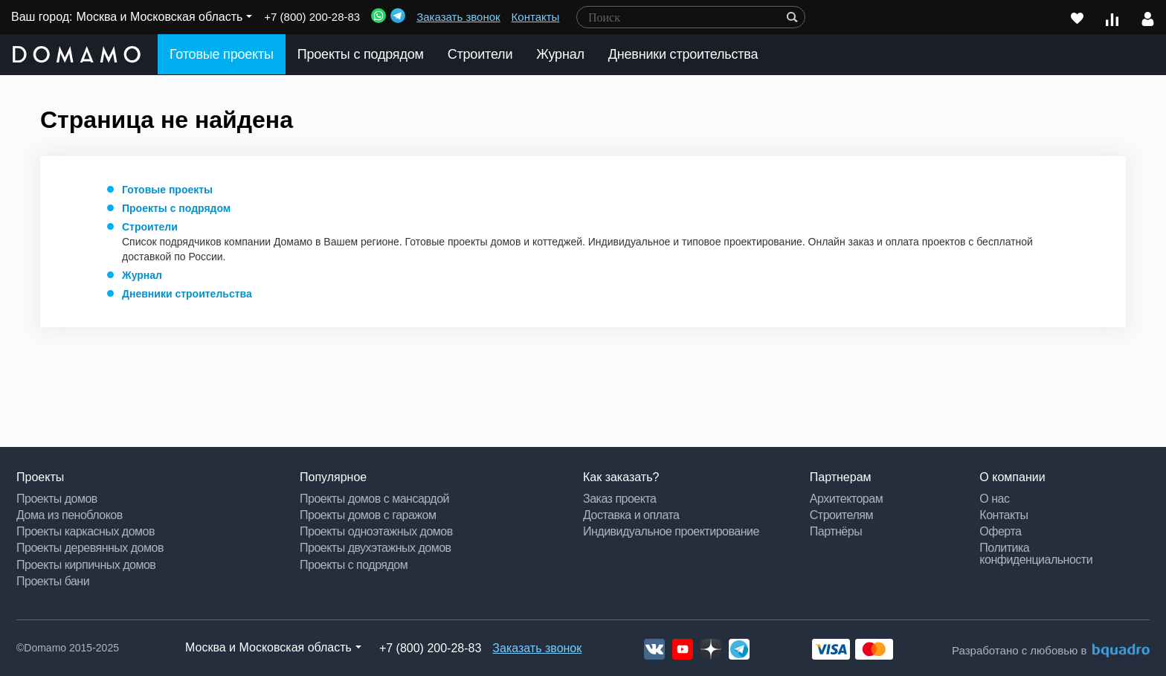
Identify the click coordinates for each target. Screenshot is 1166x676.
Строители (480, 54)
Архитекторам (846, 498)
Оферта (1000, 531)
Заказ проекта (620, 498)
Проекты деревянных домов (90, 547)
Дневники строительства (683, 54)
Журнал (560, 54)
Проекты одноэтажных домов (376, 531)
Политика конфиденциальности (1035, 553)
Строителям (841, 515)
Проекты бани (52, 581)
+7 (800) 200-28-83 (312, 16)
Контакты (536, 16)
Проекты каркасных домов (85, 531)
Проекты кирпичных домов (85, 564)
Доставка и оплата (631, 515)
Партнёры (836, 531)
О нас (994, 498)
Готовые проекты (222, 54)
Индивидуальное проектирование (671, 531)
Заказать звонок (458, 16)
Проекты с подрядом (360, 54)
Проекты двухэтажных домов (375, 547)
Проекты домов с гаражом (368, 515)
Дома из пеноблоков (69, 515)
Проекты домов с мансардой (374, 498)
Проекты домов (56, 498)
